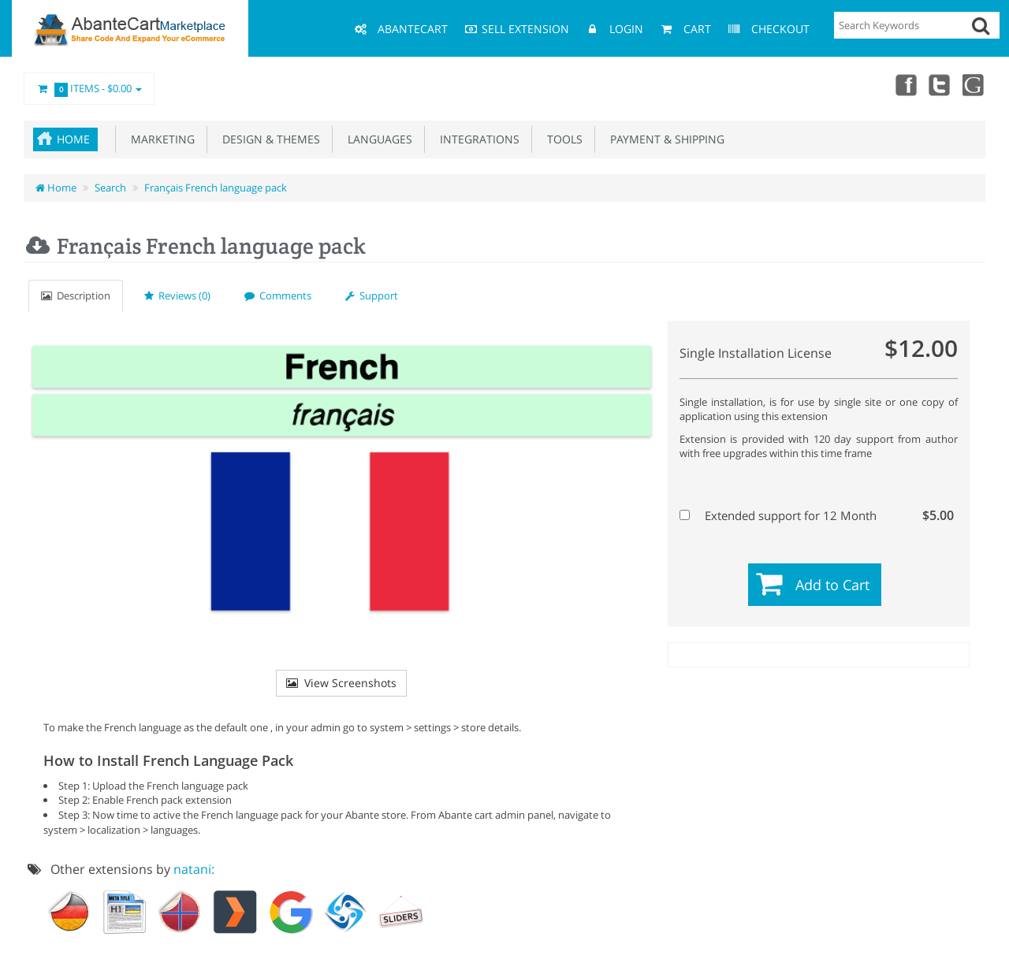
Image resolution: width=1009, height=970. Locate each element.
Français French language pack (215, 187)
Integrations (476, 139)
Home (73, 139)
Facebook (905, 84)
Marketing (160, 139)
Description (75, 295)
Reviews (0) (177, 295)
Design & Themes (268, 139)
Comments (277, 295)
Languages (376, 139)
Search (110, 187)
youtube (974, 84)
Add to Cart (832, 584)
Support (371, 295)
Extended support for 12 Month (816, 515)
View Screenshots (341, 682)
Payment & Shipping (664, 139)
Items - (89, 89)
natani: (193, 869)
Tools (562, 139)
